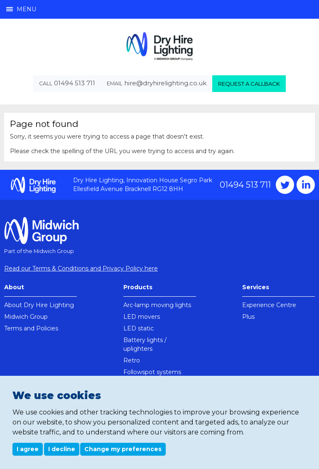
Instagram (306, 185)
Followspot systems (152, 372)
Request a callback (249, 83)
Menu (21, 9)
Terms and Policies (31, 328)
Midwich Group (26, 316)
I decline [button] (61, 449)
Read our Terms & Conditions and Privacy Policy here (81, 268)
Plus (248, 316)
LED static (138, 328)
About (14, 287)
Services (255, 287)
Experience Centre (269, 305)
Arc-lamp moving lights (157, 305)
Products (137, 287)
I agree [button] (28, 449)
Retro (131, 360)
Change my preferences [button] (123, 449)
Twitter (285, 185)
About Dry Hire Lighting (39, 305)
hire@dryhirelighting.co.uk (165, 83)
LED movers (141, 316)
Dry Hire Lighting (159, 46)
